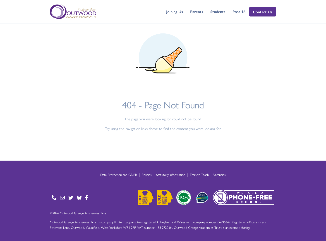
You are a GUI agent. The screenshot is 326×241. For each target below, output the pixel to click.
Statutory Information (170, 174)
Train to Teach (199, 174)
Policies (147, 174)
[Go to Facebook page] (86, 197)
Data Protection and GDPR (118, 174)
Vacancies (219, 174)
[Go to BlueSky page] (79, 197)
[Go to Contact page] (54, 197)
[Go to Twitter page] (70, 197)
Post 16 (239, 11)
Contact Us (262, 11)
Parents (196, 11)
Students (217, 11)
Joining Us (174, 11)
